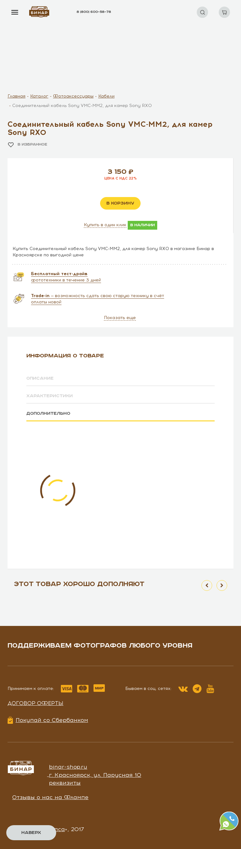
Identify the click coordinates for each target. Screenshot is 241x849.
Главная (16, 96)
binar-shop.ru (68, 766)
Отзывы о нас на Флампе (50, 796)
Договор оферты (35, 703)
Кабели (106, 96)
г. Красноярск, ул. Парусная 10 (95, 774)
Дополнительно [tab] (48, 413)
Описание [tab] (40, 378)
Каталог (39, 96)
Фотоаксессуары (73, 96)
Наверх (31, 832)
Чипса (56, 828)
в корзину (120, 203)
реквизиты (65, 782)
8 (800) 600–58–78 (94, 12)
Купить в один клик (105, 224)
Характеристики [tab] (49, 395)
